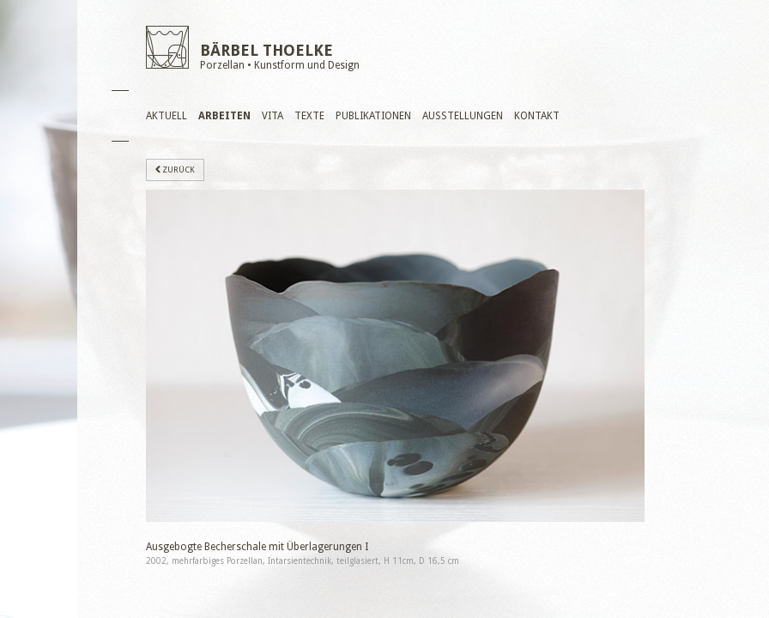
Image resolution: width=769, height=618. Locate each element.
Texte (309, 116)
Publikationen (373, 116)
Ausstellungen (462, 116)
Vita (272, 116)
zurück (175, 170)
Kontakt (537, 116)
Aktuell (166, 116)
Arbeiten (224, 116)
